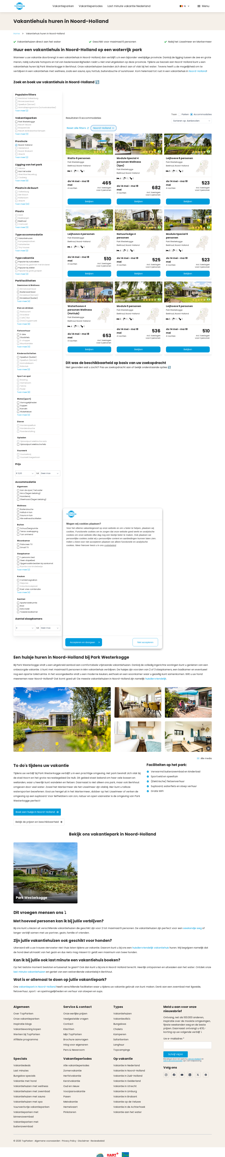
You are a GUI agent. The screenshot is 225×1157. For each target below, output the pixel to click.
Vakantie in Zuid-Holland (127, 1076)
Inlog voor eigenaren (75, 1044)
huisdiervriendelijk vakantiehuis (150, 947)
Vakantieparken (63, 6)
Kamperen (119, 1034)
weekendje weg (192, 928)
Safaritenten (120, 1039)
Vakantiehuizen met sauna (29, 1096)
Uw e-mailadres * (173, 1038)
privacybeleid (194, 1059)
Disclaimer (83, 1140)
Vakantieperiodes (91, 6)
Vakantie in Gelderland (127, 1081)
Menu (203, 6)
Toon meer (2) (21, 110)
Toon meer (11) (21, 134)
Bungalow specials (24, 1076)
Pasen (67, 1096)
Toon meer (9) (21, 180)
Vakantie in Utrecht (125, 1086)
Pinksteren (69, 1112)
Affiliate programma (25, 1039)
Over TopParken (23, 1013)
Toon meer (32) (22, 204)
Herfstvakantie (72, 1076)
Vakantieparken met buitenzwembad (25, 1124)
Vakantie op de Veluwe (127, 1101)
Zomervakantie (72, 1070)
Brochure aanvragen (75, 1039)
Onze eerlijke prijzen (75, 1013)
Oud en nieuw (71, 1086)
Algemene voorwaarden (47, 1140)
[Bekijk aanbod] (84, 102)
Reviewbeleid (97, 1140)
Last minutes (21, 1070)
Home (16, 33)
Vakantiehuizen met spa (27, 1101)
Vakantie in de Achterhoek (129, 1107)
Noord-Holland (197, 71)
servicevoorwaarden (173, 1060)
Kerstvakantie (71, 1081)
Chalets (118, 1029)
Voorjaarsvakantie (74, 1091)
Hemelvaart (70, 1107)
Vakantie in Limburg (125, 1091)
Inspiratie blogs (22, 1024)
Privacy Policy (69, 1140)
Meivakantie (70, 1101)
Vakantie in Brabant (125, 1096)
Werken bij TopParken (26, 1034)
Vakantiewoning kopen (27, 1029)
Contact (68, 1024)
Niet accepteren (145, 642)
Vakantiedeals (22, 1065)
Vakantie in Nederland (126, 1065)
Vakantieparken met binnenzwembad (25, 1114)
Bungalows (119, 1024)
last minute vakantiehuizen (29, 972)
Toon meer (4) (21, 274)
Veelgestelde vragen (75, 1019)
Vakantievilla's (121, 1019)
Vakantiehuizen (122, 1013)
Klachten (68, 1029)
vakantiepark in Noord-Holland (37, 986)
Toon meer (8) (23, 324)
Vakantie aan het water (127, 1112)
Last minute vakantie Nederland (129, 6)
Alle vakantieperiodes (76, 1065)
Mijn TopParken (72, 1034)
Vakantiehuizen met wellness (30, 1086)
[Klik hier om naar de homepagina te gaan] (19, 6)
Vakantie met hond (24, 1081)
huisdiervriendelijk (155, 678)
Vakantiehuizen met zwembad (31, 1091)
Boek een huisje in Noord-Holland (37, 812)
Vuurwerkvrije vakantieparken (31, 1107)
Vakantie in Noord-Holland (129, 1070)
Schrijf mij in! (175, 1054)
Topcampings (121, 1050)
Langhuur (118, 1044)
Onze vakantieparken (26, 1019)
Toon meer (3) (21, 250)
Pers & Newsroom (74, 1050)
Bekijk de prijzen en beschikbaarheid (38, 822)
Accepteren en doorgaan (85, 642)
